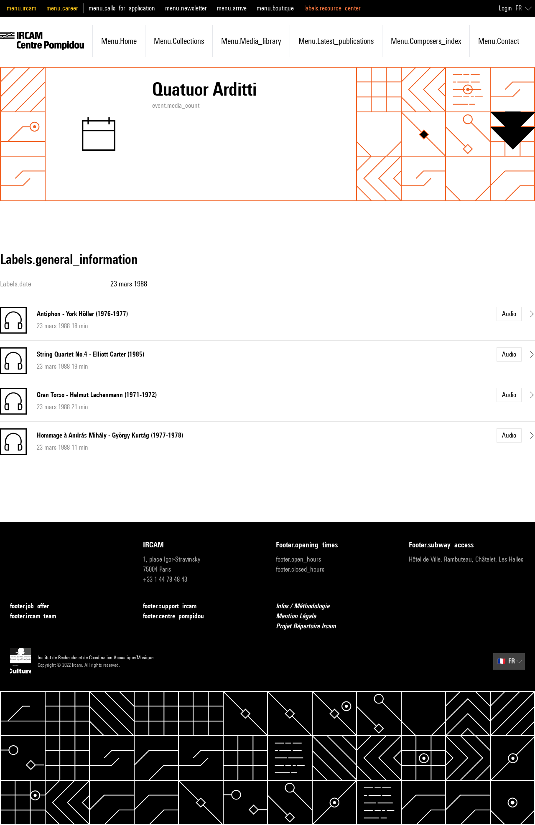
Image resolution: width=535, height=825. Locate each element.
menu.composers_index (426, 41)
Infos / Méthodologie (307, 606)
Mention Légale (301, 616)
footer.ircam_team (38, 616)
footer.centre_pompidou (178, 616)
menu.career (62, 8)
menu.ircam (21, 8)
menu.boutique (275, 8)
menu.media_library (251, 41)
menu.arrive (232, 8)
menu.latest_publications (336, 41)
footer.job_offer (34, 606)
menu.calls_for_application (122, 8)
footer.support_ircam (174, 606)
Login (505, 8)
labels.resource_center (332, 8)
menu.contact (498, 41)
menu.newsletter (186, 8)
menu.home (119, 41)
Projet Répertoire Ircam (311, 626)
